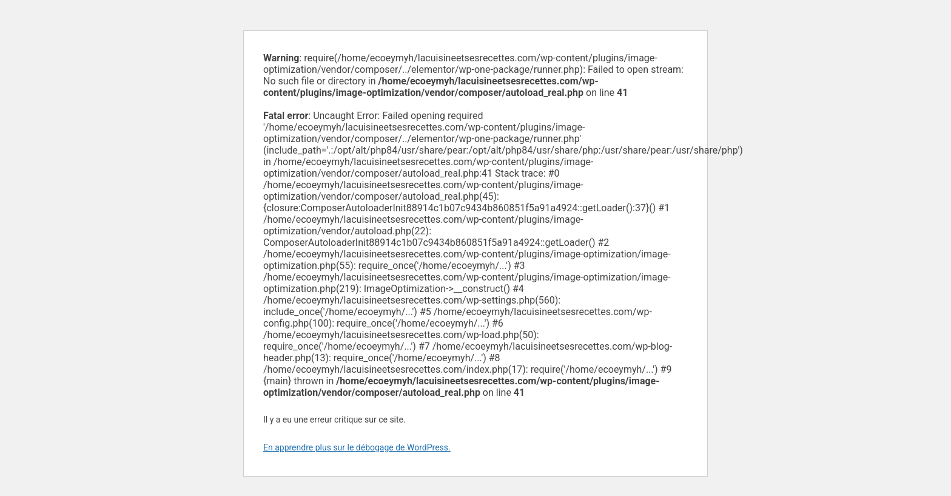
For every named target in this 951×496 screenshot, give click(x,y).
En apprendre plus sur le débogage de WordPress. (357, 447)
